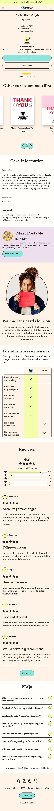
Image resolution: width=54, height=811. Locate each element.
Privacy (39, 788)
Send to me (27, 65)
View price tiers (27, 31)
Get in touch (27, 795)
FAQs (46, 768)
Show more (27, 673)
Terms (30, 788)
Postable (28, 20)
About (15, 788)
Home (7, 788)
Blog (47, 788)
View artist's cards (12, 254)
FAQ (23, 788)
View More (6, 525)
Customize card (27, 58)
